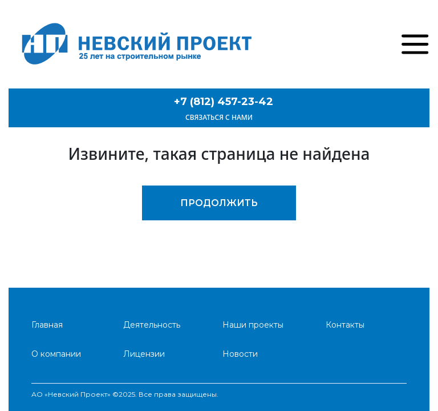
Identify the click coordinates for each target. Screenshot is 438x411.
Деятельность (151, 325)
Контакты (345, 325)
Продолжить (219, 203)
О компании (56, 354)
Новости (240, 354)
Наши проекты (252, 325)
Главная (47, 325)
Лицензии (144, 354)
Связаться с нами (219, 117)
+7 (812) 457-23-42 (223, 101)
